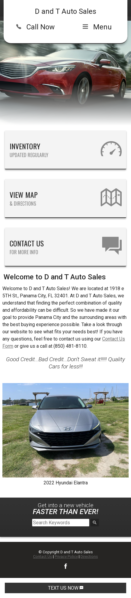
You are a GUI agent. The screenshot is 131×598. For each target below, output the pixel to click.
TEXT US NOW (65, 588)
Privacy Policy (66, 556)
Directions (89, 556)
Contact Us (42, 556)
